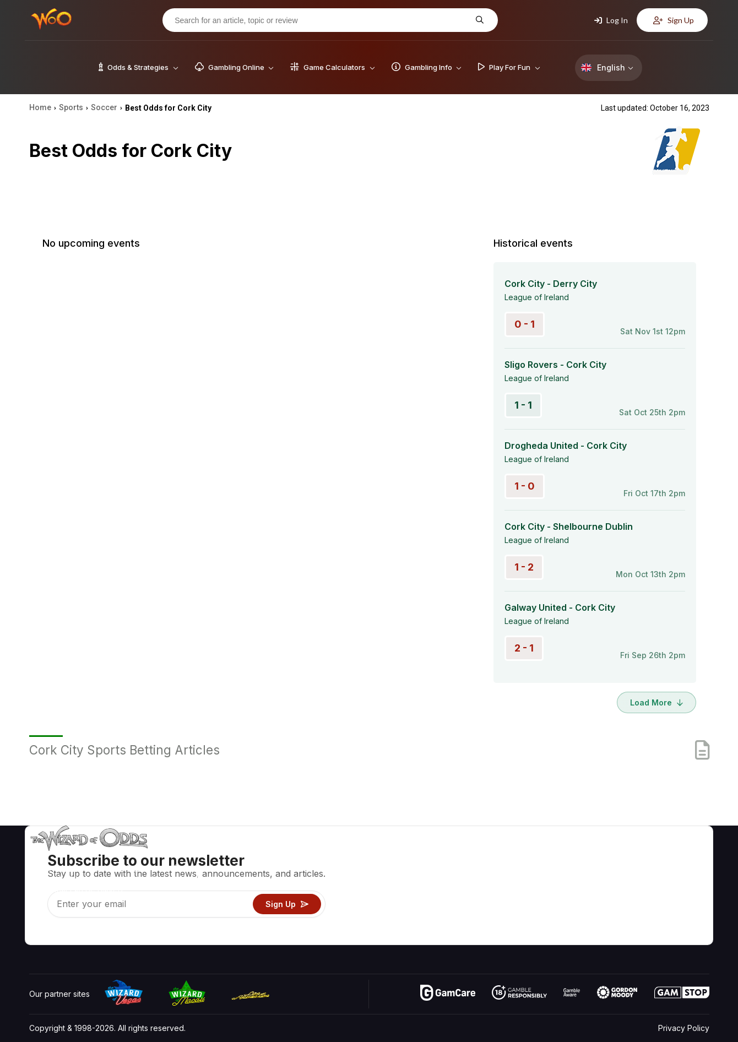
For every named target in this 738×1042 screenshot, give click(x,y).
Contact (621, 872)
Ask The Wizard (519, 936)
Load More (656, 702)
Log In (611, 20)
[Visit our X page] (62, 933)
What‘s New (628, 904)
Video (677, 856)
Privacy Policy (683, 1028)
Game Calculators (522, 872)
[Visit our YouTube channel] (38, 933)
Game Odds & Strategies (534, 856)
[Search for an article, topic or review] (321, 20)
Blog (674, 872)
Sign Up (673, 20)
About (617, 856)
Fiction (678, 904)
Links (616, 888)
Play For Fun (512, 904)
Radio (617, 920)
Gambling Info (515, 888)
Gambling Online (519, 920)
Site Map (682, 888)
